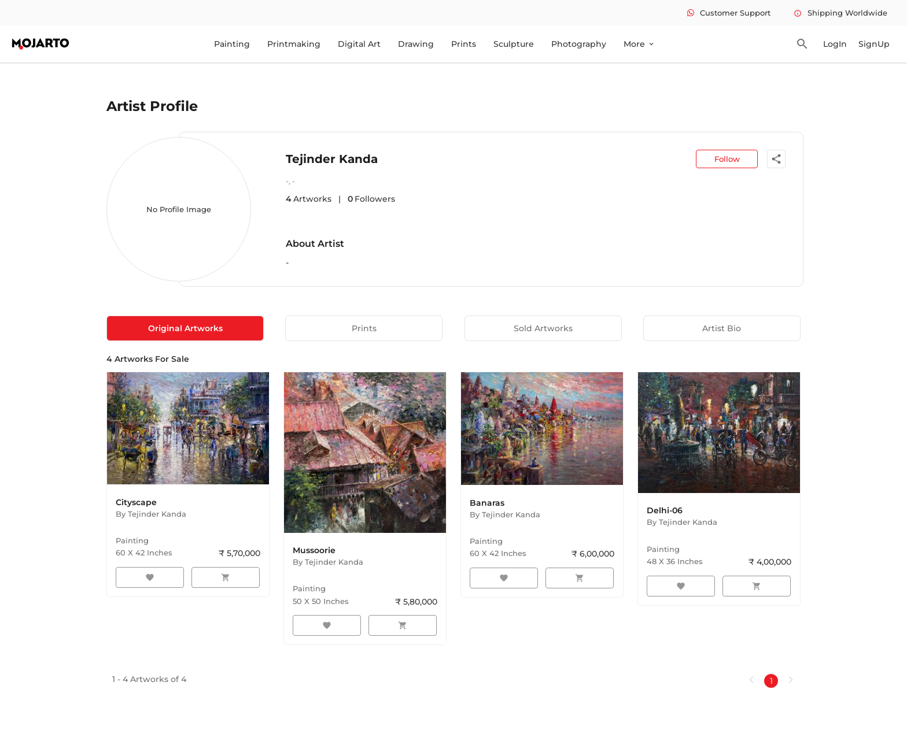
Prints (463, 44)
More (639, 44)
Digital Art (359, 44)
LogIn (835, 44)
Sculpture (513, 44)
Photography (578, 44)
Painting (232, 44)
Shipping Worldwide (840, 12)
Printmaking (293, 44)
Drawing (416, 44)
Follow (727, 159)
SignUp (874, 44)
